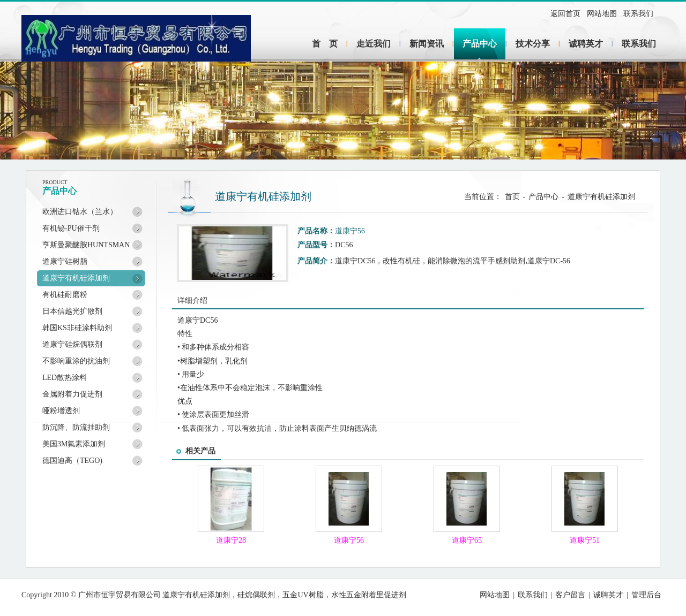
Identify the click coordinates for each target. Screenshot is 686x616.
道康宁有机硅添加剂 (76, 278)
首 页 (325, 43)
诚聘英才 (586, 43)
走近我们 (373, 43)
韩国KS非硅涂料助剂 (77, 328)
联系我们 (638, 14)
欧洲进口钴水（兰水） (79, 212)
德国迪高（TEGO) (72, 461)
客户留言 (570, 595)
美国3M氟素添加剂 (73, 444)
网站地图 (602, 14)
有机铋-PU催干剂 (71, 228)
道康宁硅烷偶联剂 (72, 344)
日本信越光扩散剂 (72, 311)
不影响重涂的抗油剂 (76, 361)
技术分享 (533, 43)
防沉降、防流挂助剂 (76, 427)
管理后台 (646, 595)
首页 (512, 197)
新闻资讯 (426, 43)
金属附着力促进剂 (72, 394)
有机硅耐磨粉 (64, 295)
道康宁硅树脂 (64, 261)
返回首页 (565, 14)
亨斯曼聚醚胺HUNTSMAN (86, 245)
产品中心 (480, 43)
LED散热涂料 (64, 378)
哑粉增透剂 (61, 411)
